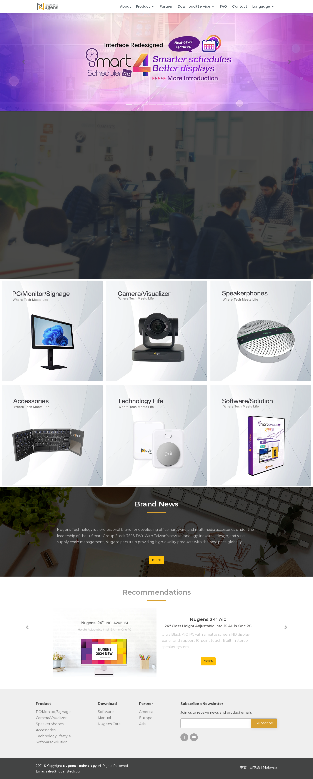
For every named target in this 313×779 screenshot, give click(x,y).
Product (143, 6)
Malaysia (270, 767)
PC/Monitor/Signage (53, 712)
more (156, 560)
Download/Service (194, 6)
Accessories (45, 730)
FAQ (223, 6)
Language (261, 6)
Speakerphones (49, 724)
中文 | (245, 767)
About (125, 6)
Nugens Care (109, 724)
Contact (239, 6)
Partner (166, 6)
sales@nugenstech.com (64, 771)
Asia (142, 724)
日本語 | (256, 767)
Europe (145, 718)
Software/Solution (52, 742)
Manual (104, 718)
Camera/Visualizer (51, 718)
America (146, 712)
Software (106, 712)
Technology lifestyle (53, 736)
